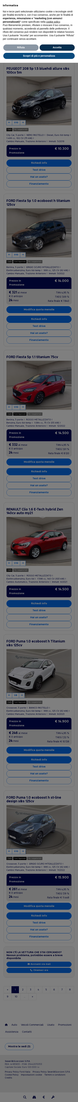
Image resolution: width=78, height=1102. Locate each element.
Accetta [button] (57, 47)
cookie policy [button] (53, 21)
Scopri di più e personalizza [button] (39, 55)
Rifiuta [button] (21, 47)
